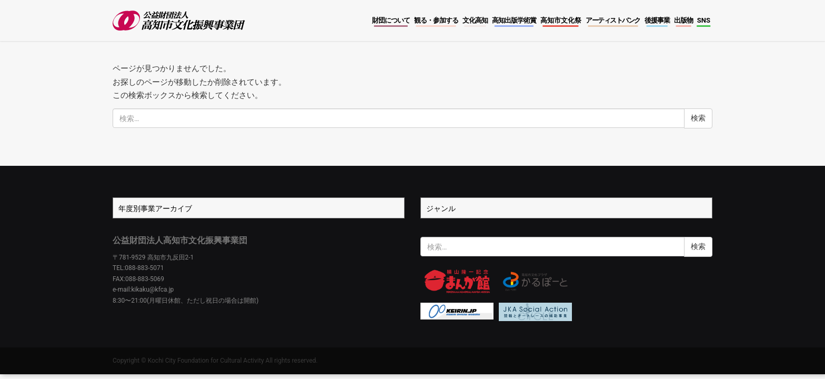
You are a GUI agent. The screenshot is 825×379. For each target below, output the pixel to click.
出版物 (683, 20)
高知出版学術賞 (514, 20)
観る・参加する (436, 20)
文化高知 (475, 20)
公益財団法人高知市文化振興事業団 (180, 240)
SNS (703, 20)
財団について (391, 20)
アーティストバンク (613, 20)
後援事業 (657, 20)
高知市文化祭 (560, 20)
